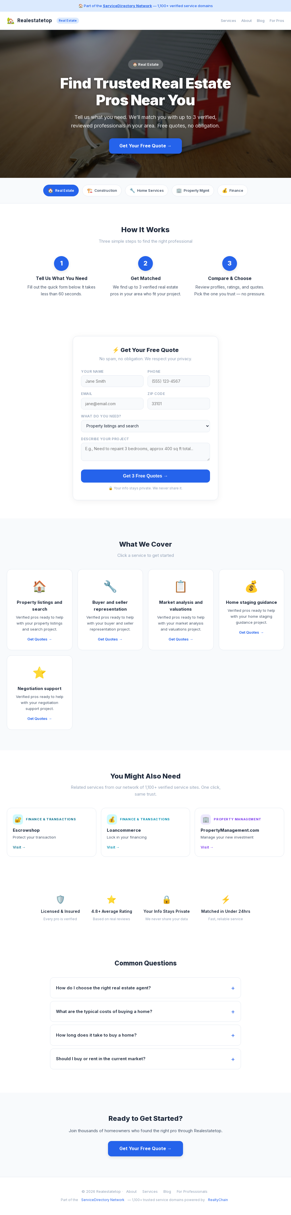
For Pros (277, 20)
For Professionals (192, 1192)
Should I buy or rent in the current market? (101, 1059)
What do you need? (101, 417)
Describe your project (105, 440)
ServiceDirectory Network (127, 5)
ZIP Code (156, 394)
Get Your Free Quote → (145, 146)
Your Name (92, 372)
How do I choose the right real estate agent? (103, 988)
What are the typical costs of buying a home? (104, 1012)
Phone (154, 372)
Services (228, 20)
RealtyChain (218, 1200)
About (246, 20)
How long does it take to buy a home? (96, 1036)
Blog (261, 20)
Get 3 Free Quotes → (145, 476)
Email (86, 394)
